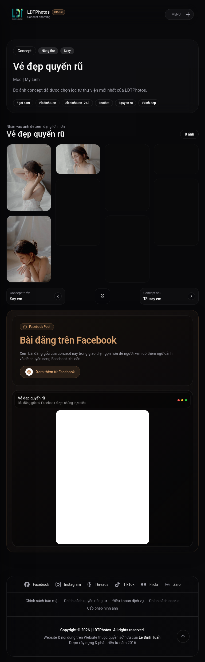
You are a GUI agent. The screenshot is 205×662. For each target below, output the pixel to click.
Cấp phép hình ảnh (102, 608)
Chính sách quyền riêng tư (85, 601)
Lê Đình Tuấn (149, 637)
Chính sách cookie (164, 601)
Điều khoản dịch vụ (128, 601)
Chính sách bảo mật (42, 601)
